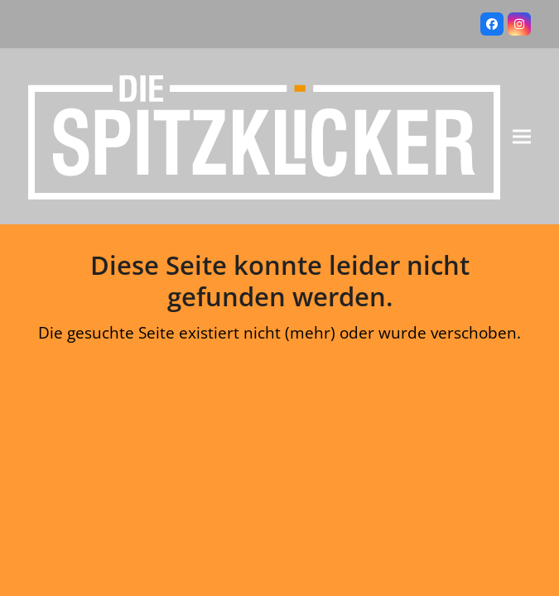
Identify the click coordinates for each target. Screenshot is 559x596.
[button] (522, 137)
